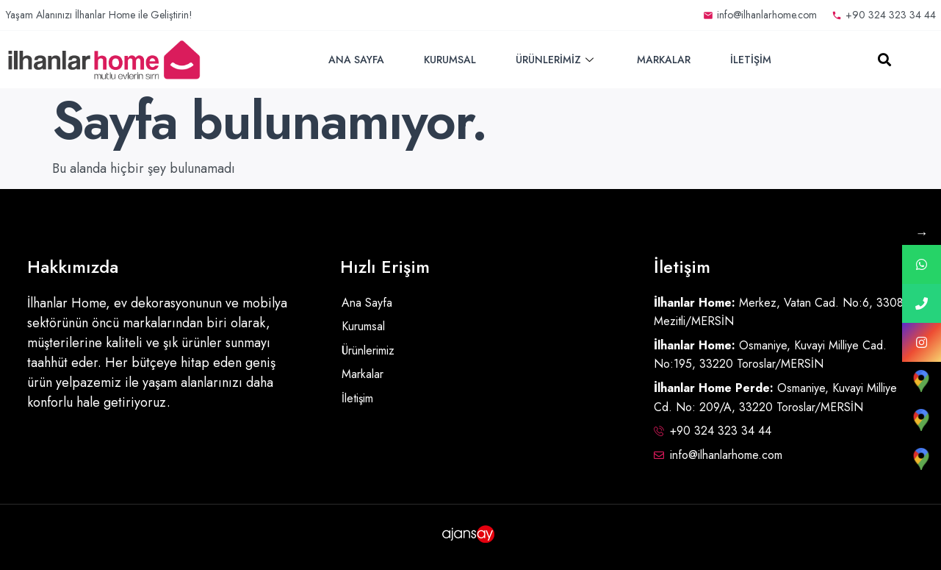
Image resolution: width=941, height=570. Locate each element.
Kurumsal (450, 59)
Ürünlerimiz (556, 59)
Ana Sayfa (356, 59)
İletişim (750, 59)
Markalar (664, 59)
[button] (884, 60)
